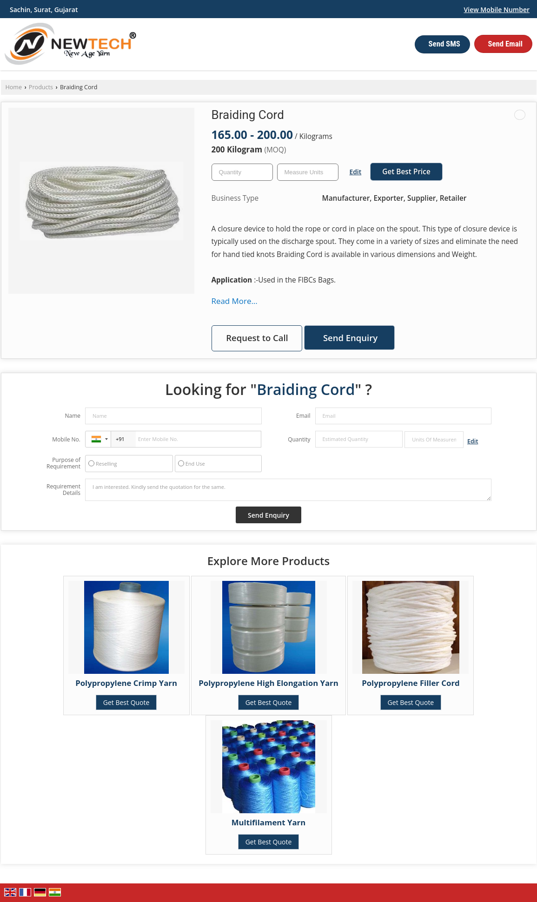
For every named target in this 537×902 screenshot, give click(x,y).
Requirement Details (63, 489)
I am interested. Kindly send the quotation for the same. (288, 490)
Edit (356, 171)
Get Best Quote (126, 702)
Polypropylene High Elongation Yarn (268, 683)
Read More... (235, 301)
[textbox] (307, 172)
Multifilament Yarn (269, 822)
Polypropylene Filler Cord (411, 683)
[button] (497, 9)
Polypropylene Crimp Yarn (126, 683)
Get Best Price (406, 172)
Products (41, 87)
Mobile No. (66, 439)
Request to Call (257, 337)
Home (14, 87)
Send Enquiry (350, 337)
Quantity (299, 439)
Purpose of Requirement (63, 463)
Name (72, 416)
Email (303, 416)
